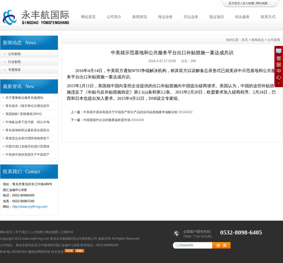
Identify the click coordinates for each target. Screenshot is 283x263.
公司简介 (114, 17)
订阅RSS (67, 232)
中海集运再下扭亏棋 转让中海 (28, 122)
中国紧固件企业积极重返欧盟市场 (106, 120)
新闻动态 (257, 40)
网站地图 (262, 3)
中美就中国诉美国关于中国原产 (28, 154)
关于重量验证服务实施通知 (24, 98)
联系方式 (268, 17)
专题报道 (14, 70)
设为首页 (234, 3)
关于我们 (21, 232)
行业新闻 (14, 62)
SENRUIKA (20, 252)
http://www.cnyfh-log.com (29, 207)
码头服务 (242, 17)
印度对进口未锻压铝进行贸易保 (28, 146)
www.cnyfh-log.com (35, 238)
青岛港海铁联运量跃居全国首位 (28, 130)
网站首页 (88, 17)
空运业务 (191, 17)
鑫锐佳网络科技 (39, 252)
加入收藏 (248, 3)
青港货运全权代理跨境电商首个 (28, 138)
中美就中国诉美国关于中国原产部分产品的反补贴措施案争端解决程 (130, 112)
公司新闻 (14, 54)
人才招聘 (36, 232)
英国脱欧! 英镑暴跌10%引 (24, 114)
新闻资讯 (139, 17)
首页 (245, 40)
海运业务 (165, 17)
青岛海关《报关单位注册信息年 (28, 106)
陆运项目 (216, 17)
